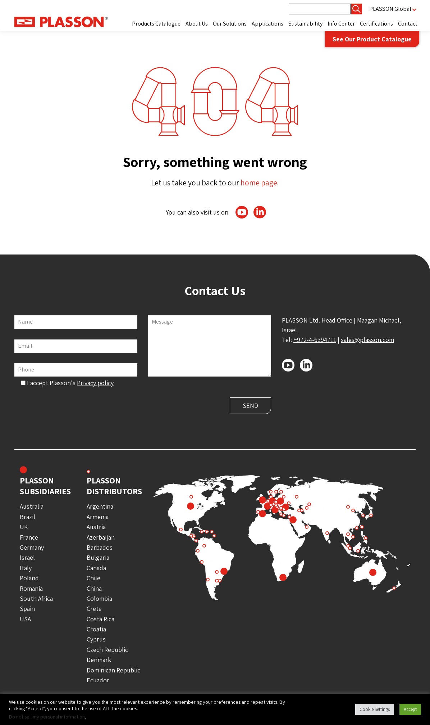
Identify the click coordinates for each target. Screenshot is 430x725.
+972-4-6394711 (314, 340)
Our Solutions (230, 23)
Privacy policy (95, 383)
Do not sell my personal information (47, 716)
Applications (267, 23)
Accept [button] (410, 709)
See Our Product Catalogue (372, 39)
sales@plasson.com (367, 340)
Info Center (341, 23)
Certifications (376, 23)
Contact (407, 23)
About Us (197, 23)
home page (259, 182)
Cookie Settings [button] (375, 709)
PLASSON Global (390, 9)
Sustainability (305, 23)
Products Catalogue (156, 23)
